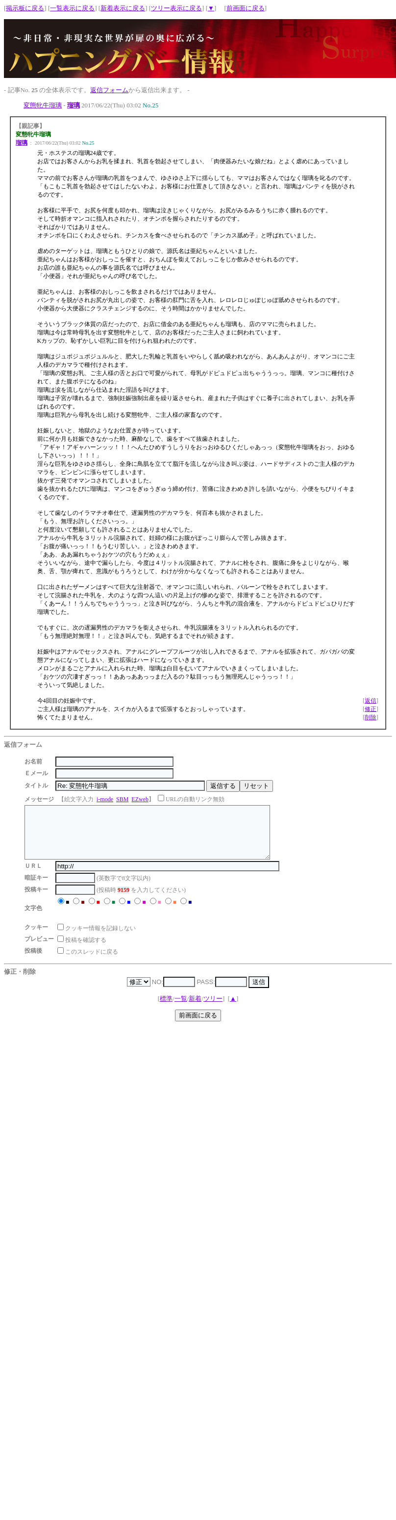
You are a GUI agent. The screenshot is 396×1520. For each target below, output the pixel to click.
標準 (166, 1009)
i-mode (105, 799)
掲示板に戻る (25, 8)
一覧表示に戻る (72, 8)
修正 (370, 709)
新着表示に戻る (122, 8)
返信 (370, 700)
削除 (370, 717)
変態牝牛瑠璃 (43, 105)
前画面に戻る (245, 8)
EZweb (139, 799)
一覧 (180, 1009)
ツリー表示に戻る (176, 8)
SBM (122, 799)
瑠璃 (73, 105)
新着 (195, 1009)
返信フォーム (109, 90)
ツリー (213, 1009)
